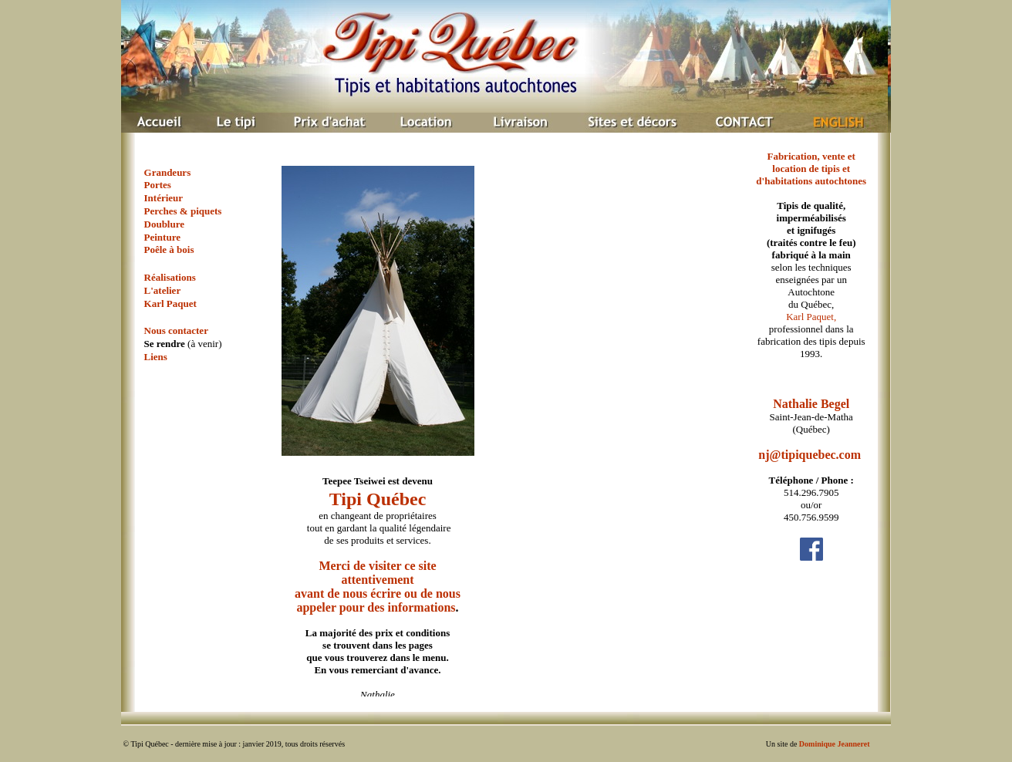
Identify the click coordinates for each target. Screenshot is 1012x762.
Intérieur (164, 198)
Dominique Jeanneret (834, 744)
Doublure (164, 224)
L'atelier (162, 290)
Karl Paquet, (811, 316)
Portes (157, 184)
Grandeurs (167, 172)
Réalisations (170, 277)
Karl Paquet (170, 303)
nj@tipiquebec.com (809, 454)
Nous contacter (176, 330)
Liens (155, 356)
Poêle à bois (169, 249)
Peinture (162, 237)
